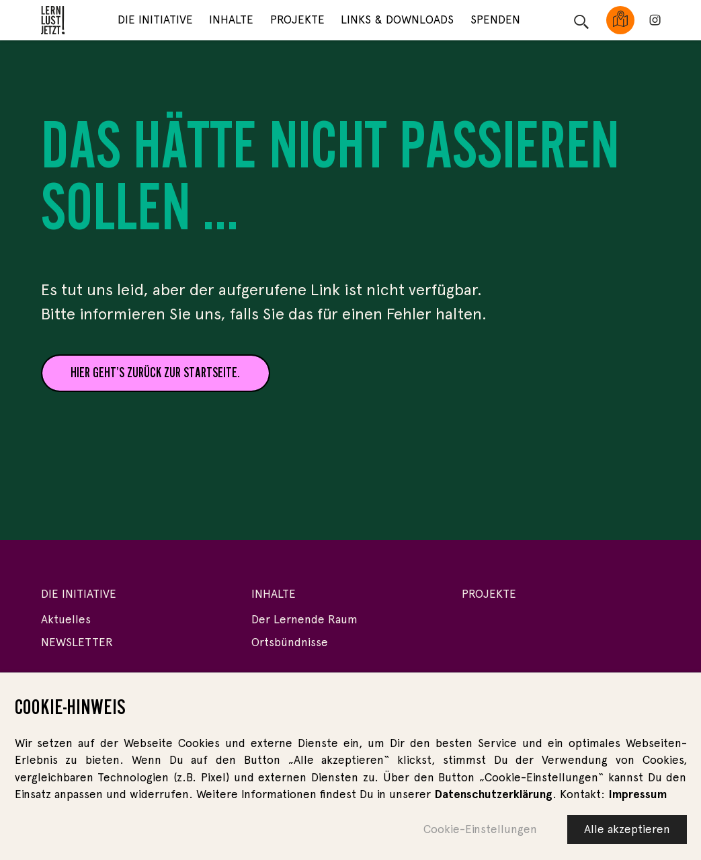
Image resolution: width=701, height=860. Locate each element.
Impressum (637, 796)
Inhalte (231, 19)
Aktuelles (66, 619)
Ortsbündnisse (289, 642)
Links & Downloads (397, 19)
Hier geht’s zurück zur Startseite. (155, 372)
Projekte (297, 19)
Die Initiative (155, 19)
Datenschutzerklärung (493, 796)
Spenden (495, 19)
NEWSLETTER (77, 642)
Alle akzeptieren (627, 831)
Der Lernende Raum (304, 619)
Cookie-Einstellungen (480, 831)
